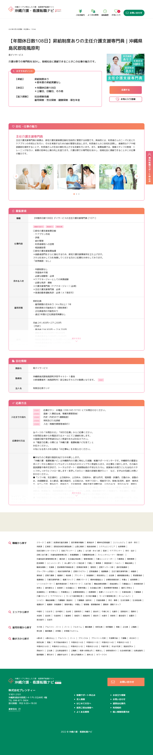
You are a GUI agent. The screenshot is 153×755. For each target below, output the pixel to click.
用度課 (39, 546)
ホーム (11, 15)
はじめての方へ (83, 703)
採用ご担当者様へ (84, 707)
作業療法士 (65, 592)
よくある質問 (93, 6)
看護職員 (104, 571)
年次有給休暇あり (61, 642)
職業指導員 (41, 567)
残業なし (99, 650)
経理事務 (133, 579)
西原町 (112, 615)
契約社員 (98, 627)
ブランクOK (83, 638)
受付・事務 (112, 600)
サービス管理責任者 (107, 596)
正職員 (134, 627)
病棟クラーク (81, 579)
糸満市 (104, 615)
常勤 (118, 627)
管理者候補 (88, 559)
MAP (100, 380)
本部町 (39, 615)
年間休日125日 (92, 646)
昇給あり (40, 650)
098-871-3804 (20, 700)
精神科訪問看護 (103, 542)
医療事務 (92, 592)
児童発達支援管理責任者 (46, 559)
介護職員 (137, 592)
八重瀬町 (67, 615)
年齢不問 (104, 646)
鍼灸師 (62, 559)
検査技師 (107, 563)
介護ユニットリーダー (105, 559)
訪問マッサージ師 (106, 567)
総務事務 (121, 546)
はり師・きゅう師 (92, 550)
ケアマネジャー (57, 596)
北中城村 (59, 611)
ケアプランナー (116, 550)
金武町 (48, 615)
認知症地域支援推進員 (63, 546)
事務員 (98, 563)
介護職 (123, 638)
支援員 (51, 567)
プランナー (78, 575)
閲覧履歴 (105, 6)
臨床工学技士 (126, 588)
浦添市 (95, 615)
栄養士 (124, 579)
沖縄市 (87, 611)
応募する (125, 89)
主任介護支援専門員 (119, 571)
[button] (16, 176)
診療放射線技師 (112, 579)
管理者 (93, 567)
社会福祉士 (70, 588)
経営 (49, 542)
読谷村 (95, 611)
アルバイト (62, 638)
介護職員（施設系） (66, 600)
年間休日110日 (77, 642)
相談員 (68, 575)
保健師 (133, 571)
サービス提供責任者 (74, 596)
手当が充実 (115, 646)
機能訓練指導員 (100, 584)
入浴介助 (87, 584)
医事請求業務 (81, 567)
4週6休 (39, 638)
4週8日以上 (50, 638)
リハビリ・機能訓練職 (46, 600)
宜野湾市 (77, 611)
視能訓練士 (114, 584)
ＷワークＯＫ (101, 654)
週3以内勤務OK (77, 654)
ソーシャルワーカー (45, 584)
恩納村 (133, 611)
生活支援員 (124, 600)
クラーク (40, 542)
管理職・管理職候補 (92, 604)
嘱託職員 (88, 627)
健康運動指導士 (123, 575)
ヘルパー (118, 563)
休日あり (133, 638)
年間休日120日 (43, 646)
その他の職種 (90, 596)
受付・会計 (129, 550)
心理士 (79, 550)
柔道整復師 (137, 575)
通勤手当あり (62, 654)
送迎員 (111, 575)
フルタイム (77, 627)
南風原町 (86, 615)
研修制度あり (111, 650)
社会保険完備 (125, 650)
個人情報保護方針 (121, 711)
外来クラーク (75, 584)
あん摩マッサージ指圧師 (74, 563)
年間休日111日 (92, 642)
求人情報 (20, 15)
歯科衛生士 (49, 588)
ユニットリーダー (54, 563)
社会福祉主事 (95, 588)
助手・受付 (132, 542)
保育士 (39, 588)
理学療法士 (53, 592)
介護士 (90, 563)
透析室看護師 (121, 567)
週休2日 (90, 654)
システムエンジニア (107, 546)
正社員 (125, 627)
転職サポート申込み (85, 695)
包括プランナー (67, 550)
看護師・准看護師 (54, 604)
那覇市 (131, 615)
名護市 (114, 611)
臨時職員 (48, 631)
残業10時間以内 (86, 650)
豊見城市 (122, 615)
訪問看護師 (93, 571)
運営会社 (13, 709)
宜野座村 (124, 611)
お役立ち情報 (119, 695)
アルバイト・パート (53, 627)
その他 (39, 627)
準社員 (39, 631)
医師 (105, 550)
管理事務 (130, 559)
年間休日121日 (77, 646)
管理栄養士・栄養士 (72, 604)
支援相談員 (126, 592)
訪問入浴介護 (42, 554)
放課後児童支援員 (61, 542)
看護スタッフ (68, 579)
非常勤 (58, 631)
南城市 (77, 615)
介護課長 (120, 559)
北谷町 (68, 611)
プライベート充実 (98, 638)
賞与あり (50, 654)
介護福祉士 (126, 584)
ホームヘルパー (125, 596)
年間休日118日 (123, 642)
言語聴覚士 (41, 592)
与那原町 (57, 615)
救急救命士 (101, 575)
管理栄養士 (82, 588)
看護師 (60, 575)
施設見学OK (128, 646)
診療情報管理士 (79, 592)
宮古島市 (40, 619)
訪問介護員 (49, 575)
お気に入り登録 (128, 99)
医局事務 (40, 563)
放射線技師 (138, 584)
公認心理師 (79, 546)
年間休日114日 (108, 642)
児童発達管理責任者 (59, 554)
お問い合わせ (134, 6)
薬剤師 (39, 575)
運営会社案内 (119, 703)
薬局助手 (90, 542)
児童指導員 (100, 600)
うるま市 (48, 611)
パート (67, 627)
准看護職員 (74, 554)
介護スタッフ (42, 596)
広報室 (48, 546)
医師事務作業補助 (111, 588)
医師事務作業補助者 (65, 567)
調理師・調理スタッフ (112, 604)
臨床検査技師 (61, 584)
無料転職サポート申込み (149, 167)
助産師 (60, 588)
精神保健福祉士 (96, 579)
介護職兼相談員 (88, 554)
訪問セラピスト (79, 571)
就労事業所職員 (77, 542)
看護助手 (40, 604)
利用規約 (117, 707)
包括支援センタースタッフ (47, 550)
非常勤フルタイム (71, 631)
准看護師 (90, 575)
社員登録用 (138, 650)
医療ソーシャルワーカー (109, 592)
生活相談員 (137, 600)
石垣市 (49, 619)
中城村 (39, 611)
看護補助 (40, 579)
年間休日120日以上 (60, 646)
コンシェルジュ (119, 542)
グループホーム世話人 (46, 571)
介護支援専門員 (53, 579)
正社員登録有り (61, 650)
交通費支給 (113, 638)
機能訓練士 (129, 563)
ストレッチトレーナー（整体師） (111, 554)
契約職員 (109, 627)
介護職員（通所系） (85, 600)
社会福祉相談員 (74, 559)
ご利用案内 (80, 6)
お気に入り (116, 6)
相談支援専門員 (64, 571)
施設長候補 (91, 546)
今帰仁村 (105, 611)
